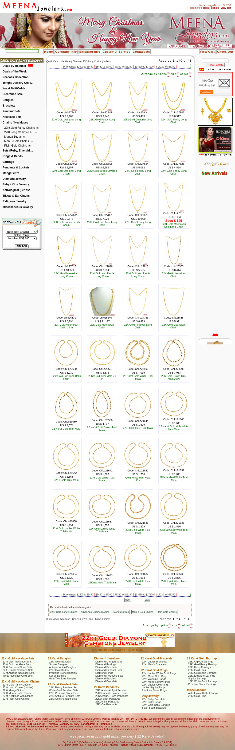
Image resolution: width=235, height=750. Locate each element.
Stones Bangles (58, 664)
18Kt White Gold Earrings (202, 681)
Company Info (66, 51)
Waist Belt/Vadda (14, 88)
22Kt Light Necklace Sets (17, 661)
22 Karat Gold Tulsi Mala (66, 428)
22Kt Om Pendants (106, 704)
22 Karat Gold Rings (154, 670)
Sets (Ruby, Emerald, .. (18, 150)
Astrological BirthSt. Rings (203, 693)
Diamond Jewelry (14, 178)
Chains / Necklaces (15, 122)
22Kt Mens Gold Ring (154, 676)
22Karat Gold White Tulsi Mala (173, 479)
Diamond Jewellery (107, 658)
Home (48, 51)
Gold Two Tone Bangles (62, 678)
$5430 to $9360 (104, 66)
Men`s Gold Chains (17, 141)
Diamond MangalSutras (108, 661)
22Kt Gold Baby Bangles (156, 704)
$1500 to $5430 (85, 66)
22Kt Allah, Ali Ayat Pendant (111, 690)
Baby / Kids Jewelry (16, 184)
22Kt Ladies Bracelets (154, 661)
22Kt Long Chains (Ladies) (95, 612)
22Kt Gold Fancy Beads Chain (66, 223)
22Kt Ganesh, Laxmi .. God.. (111, 693)
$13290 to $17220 (144, 66)
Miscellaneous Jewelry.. (18, 207)
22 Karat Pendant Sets (63, 684)
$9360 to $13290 (123, 66)
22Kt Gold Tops (197, 670)
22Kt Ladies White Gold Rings (159, 673)
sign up (215, 8)
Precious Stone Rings (154, 690)
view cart (226, 8)
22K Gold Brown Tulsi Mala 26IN (173, 377)
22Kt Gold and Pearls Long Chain (102, 275)
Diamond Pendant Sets (108, 670)
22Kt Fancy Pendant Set (63, 687)
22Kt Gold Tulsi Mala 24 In (102, 377)
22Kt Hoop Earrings (199, 667)
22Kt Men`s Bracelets (154, 664)
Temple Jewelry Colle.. (18, 82)
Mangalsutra (11, 173)
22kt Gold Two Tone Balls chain (66, 377)
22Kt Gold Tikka (197, 695)
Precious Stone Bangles (63, 672)
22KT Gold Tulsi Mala (66, 480)
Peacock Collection (15, 77)
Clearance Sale (13, 94)
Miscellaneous (196, 690)
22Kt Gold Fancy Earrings (203, 664)
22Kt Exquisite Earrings (201, 675)
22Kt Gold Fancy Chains (19, 127)
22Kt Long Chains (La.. (19, 132)
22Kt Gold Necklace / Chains (20, 681)
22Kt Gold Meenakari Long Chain (66, 275)
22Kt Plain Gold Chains (16, 698)
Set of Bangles (57, 675)
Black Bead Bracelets (154, 707)
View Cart (207, 51)
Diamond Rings (104, 672)
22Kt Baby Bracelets (153, 699)
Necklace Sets (12, 117)
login (206, 8)
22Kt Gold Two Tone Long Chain (102, 223)
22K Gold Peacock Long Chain (138, 326)
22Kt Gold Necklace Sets (18, 658)
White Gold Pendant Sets (63, 690)
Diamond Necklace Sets (109, 675)
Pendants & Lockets (16, 167)
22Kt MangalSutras (14, 690)
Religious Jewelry (14, 201)
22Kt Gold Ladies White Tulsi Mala (66, 530)
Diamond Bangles (105, 678)
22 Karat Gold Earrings (202, 658)
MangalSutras (13, 136)
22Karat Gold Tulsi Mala (102, 582)
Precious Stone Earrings (202, 684)
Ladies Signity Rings (153, 687)
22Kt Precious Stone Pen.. (64, 693)
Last (147, 599)
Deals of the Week (15, 71)
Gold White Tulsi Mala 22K (137, 479)
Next (127, 599)
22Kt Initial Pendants (107, 701)
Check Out (225, 51)
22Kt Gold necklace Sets (17, 664)
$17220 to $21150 (166, 66)
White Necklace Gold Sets (18, 675)
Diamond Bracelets (106, 681)
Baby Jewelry (150, 696)
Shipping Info (89, 51)
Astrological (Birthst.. (17, 190)
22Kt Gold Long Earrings (202, 672)
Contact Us (141, 51)
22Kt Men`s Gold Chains (17, 693)
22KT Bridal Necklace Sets (18, 670)
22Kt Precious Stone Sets (17, 667)
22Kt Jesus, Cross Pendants (111, 695)
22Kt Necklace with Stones (18, 695)
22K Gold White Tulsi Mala (66, 582)
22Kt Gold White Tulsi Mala (102, 479)
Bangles (8, 100)
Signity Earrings (197, 678)
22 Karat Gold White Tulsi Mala (138, 377)
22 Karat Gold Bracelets (156, 658)
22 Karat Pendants (106, 687)
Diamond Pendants (106, 667)
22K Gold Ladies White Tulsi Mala (102, 530)
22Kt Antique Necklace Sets (19, 672)
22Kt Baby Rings (151, 702)
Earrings (8, 162)
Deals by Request (14, 66)
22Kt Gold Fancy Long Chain (102, 121)
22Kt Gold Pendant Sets (63, 698)
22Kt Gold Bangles (60, 661)
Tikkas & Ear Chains (16, 195)
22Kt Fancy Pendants (107, 698)
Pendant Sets (11, 111)
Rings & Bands (13, 156)
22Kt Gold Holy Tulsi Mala (138, 428)
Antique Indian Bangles (62, 667)
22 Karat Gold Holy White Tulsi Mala (173, 428)
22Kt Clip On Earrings (200, 661)
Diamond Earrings (105, 664)
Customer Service (116, 51)
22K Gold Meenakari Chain (173, 275)
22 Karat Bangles (59, 658)
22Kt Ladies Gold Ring (155, 684)
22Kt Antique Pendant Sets (64, 695)
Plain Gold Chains (15, 145)
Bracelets (9, 105)
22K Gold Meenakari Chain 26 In (66, 326)
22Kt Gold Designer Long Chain (66, 121)
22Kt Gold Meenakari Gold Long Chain (174, 225)
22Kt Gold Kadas (59, 670)
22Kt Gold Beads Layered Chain (102, 172)
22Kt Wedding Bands (154, 679)
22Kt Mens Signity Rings (156, 681)
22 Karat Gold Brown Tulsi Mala (102, 428)
